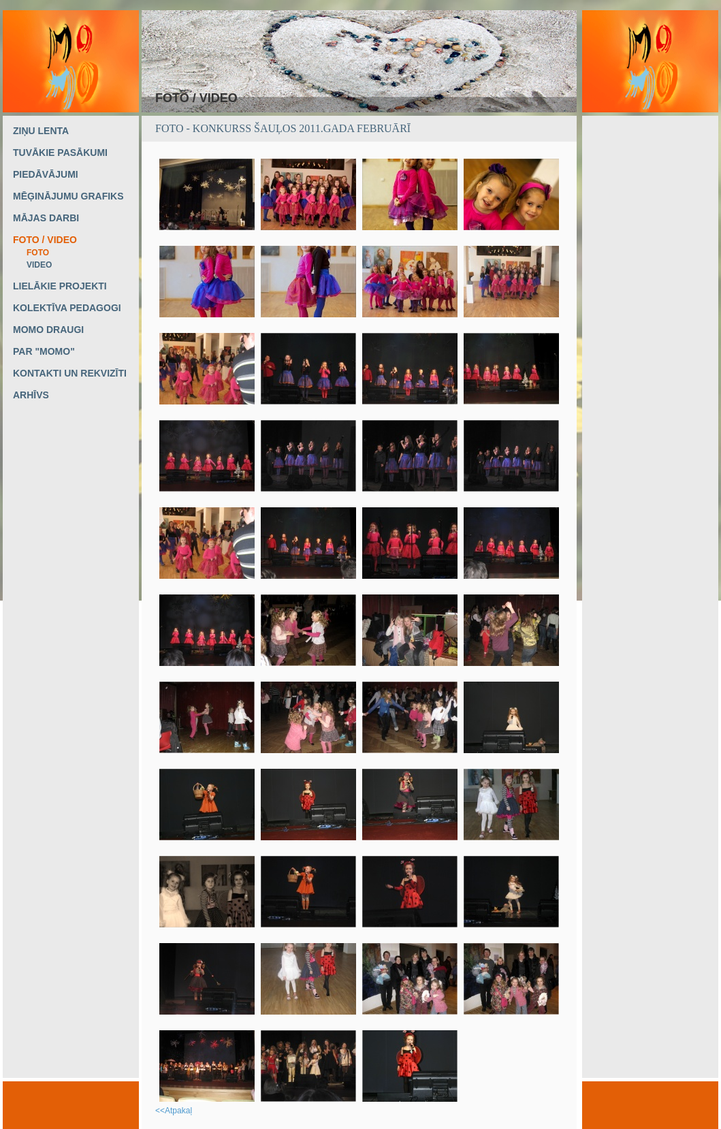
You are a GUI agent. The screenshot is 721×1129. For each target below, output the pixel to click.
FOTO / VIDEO (45, 239)
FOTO (38, 252)
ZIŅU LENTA (41, 130)
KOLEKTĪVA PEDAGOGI (67, 307)
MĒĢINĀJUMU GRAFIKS (68, 196)
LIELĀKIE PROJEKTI (60, 286)
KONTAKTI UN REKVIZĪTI (70, 373)
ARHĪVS (31, 394)
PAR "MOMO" (44, 351)
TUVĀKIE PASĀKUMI (60, 152)
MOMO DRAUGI (48, 329)
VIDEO (39, 265)
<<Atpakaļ (173, 1110)
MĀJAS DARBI (46, 217)
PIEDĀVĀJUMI (45, 174)
